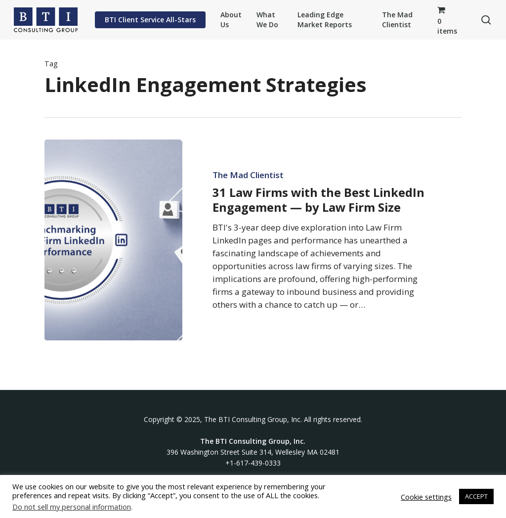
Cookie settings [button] (426, 496)
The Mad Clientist (248, 175)
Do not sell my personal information (71, 507)
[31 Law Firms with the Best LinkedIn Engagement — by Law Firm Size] (113, 240)
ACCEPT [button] (476, 496)
